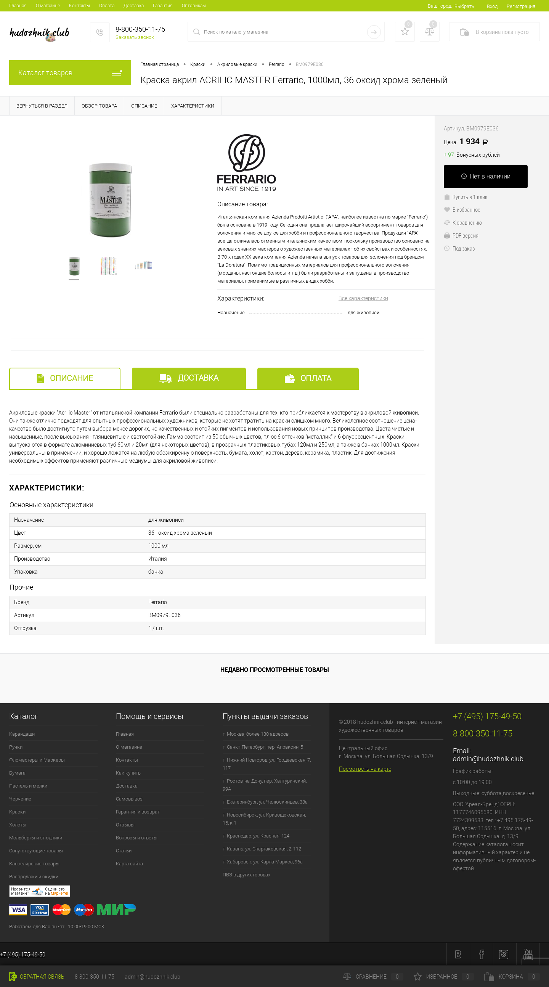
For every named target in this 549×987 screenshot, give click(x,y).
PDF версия (461, 235)
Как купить (128, 773)
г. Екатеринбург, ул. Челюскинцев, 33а (265, 802)
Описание (65, 378)
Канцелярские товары (34, 863)
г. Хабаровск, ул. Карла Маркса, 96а (263, 862)
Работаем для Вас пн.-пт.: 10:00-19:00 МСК (56, 926)
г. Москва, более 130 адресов (256, 734)
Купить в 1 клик (466, 197)
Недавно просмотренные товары (274, 670)
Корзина (512, 977)
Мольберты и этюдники (35, 838)
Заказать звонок (135, 37)
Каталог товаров (70, 72)
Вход (492, 6)
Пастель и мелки (28, 786)
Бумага (17, 773)
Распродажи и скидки (33, 876)
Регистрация (521, 6)
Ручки (15, 747)
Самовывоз (129, 799)
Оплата (106, 5)
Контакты (79, 5)
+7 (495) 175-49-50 (22, 955)
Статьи (124, 851)
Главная (18, 5)
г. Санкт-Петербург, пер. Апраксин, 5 (263, 747)
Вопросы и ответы (136, 838)
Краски (17, 812)
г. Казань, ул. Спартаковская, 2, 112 (262, 849)
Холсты (17, 825)
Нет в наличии (485, 176)
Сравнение (373, 977)
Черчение (20, 799)
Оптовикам (194, 5)
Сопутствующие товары (36, 851)
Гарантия (163, 5)
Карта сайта (129, 863)
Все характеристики (363, 298)
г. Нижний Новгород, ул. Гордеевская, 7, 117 (267, 764)
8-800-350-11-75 (94, 977)
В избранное (462, 209)
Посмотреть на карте (365, 769)
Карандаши (22, 734)
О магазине (48, 5)
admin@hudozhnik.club (488, 759)
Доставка (134, 5)
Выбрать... (466, 6)
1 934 (468, 141)
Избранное (444, 977)
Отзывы (125, 825)
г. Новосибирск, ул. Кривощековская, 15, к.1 (264, 819)
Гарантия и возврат (138, 812)
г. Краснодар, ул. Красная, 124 (256, 836)
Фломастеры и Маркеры (37, 760)
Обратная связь (36, 977)
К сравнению (463, 222)
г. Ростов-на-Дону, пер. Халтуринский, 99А (265, 785)
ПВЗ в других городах (246, 875)
